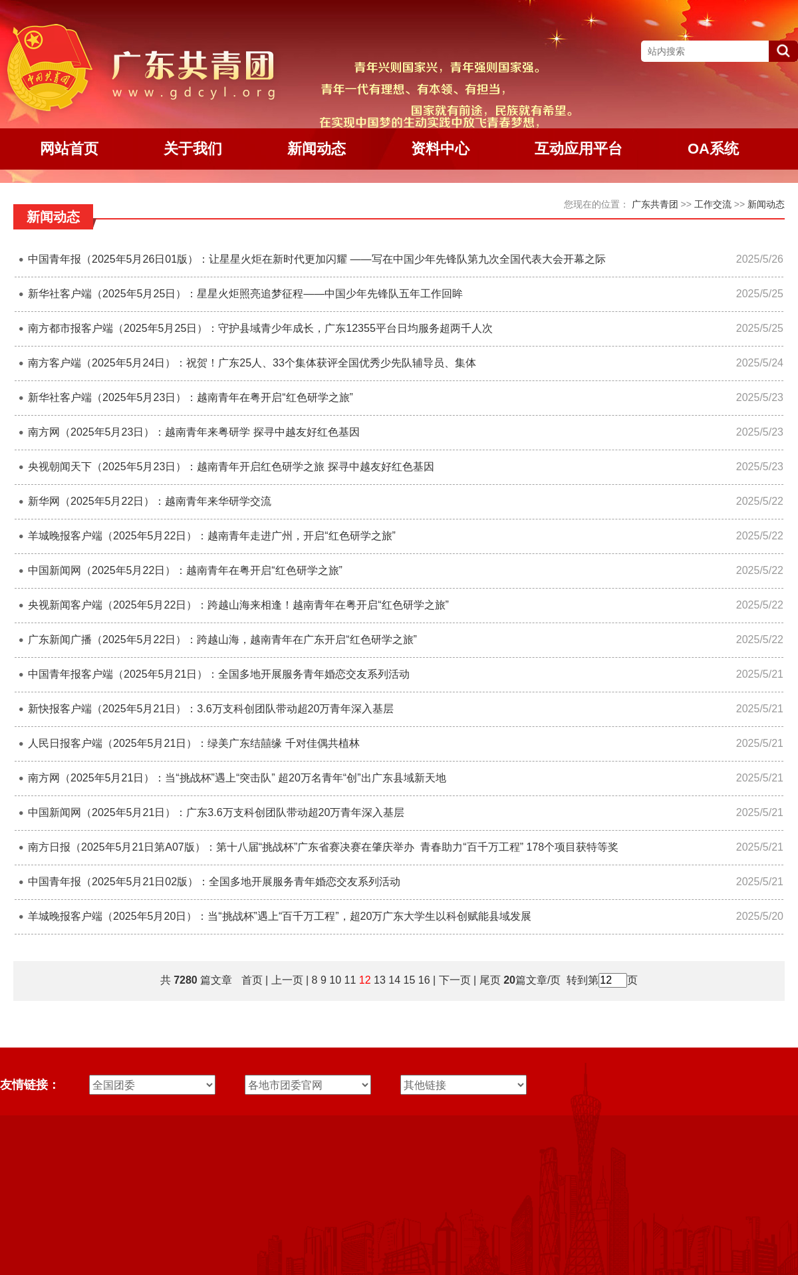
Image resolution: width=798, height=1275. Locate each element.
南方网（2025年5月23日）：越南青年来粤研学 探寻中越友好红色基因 (194, 432)
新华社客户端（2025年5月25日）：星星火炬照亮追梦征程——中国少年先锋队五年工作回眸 (245, 293)
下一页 (455, 980)
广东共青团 (655, 204)
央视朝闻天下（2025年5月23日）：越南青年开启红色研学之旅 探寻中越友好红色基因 (231, 466)
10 (335, 980)
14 (394, 980)
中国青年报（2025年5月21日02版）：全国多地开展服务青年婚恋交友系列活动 (214, 881)
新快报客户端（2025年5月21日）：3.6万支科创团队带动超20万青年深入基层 (211, 708)
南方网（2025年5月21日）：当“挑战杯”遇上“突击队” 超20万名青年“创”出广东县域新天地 (237, 777)
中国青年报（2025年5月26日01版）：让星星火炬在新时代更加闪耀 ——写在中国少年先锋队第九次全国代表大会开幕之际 (317, 259)
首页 (252, 980)
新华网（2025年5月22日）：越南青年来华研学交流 (149, 501)
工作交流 (713, 204)
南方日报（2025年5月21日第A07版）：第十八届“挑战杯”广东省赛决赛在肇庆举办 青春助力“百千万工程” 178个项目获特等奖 (323, 847)
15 (410, 980)
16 (424, 980)
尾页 (488, 980)
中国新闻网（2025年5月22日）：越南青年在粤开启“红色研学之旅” (185, 570)
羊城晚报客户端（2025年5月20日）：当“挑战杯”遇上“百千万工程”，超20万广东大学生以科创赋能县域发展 (279, 916)
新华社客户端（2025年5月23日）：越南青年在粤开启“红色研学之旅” (190, 397)
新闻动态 (766, 204)
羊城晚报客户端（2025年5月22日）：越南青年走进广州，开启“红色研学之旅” (212, 535)
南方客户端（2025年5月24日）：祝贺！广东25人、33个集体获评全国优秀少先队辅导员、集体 (252, 362)
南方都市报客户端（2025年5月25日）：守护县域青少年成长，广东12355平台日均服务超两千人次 (260, 328)
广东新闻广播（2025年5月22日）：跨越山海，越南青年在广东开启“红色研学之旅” (222, 639)
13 (380, 980)
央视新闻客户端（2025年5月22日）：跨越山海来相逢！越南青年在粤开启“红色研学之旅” (238, 605)
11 (350, 980)
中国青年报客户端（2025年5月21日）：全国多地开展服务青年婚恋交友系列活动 (219, 674)
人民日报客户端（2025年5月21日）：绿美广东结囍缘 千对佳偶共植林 (194, 743)
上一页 (287, 980)
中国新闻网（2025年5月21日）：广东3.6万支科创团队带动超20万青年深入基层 (216, 812)
